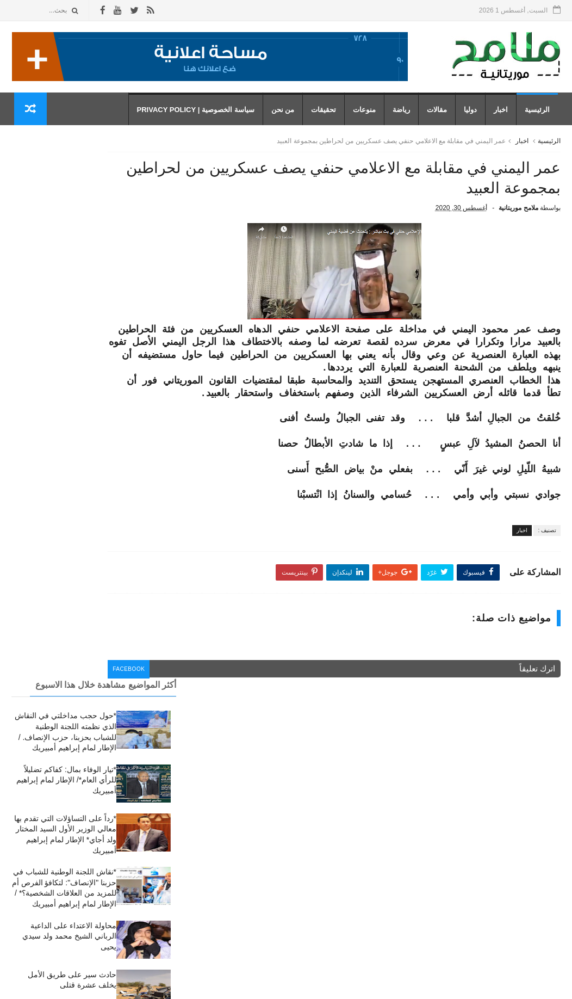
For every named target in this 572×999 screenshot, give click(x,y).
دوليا (473, 114)
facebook (215, 710)
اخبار (503, 114)
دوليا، (356, 877)
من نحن (285, 114)
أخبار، (356, 828)
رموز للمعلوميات (485, 985)
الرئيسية (539, 114)
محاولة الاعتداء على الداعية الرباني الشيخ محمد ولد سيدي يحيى (69, 401)
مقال (357, 925)
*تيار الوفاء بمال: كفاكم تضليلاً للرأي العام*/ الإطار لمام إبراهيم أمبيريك (66, 245)
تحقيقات (326, 114)
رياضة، (354, 909)
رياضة (404, 114)
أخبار (357, 796)
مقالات (440, 114)
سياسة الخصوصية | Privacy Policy (198, 114)
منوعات (367, 114)
